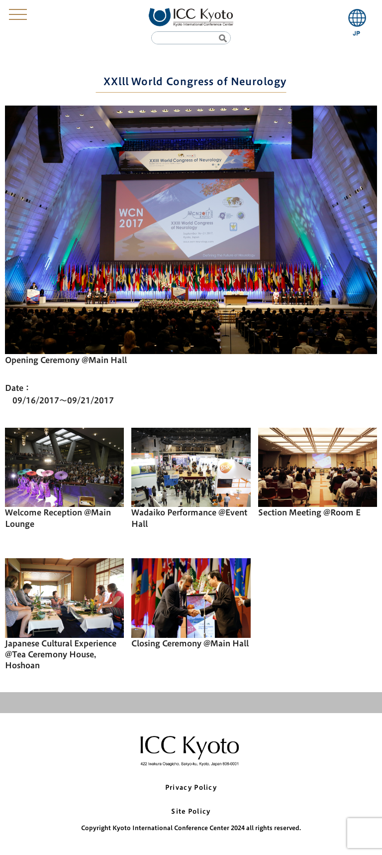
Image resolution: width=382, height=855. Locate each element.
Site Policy (190, 811)
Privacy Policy (191, 787)
